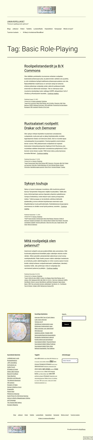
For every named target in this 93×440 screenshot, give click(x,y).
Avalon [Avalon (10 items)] (45, 358)
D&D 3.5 (45, 280)
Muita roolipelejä (36, 101)
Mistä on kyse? (68, 29)
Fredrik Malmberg (41, 165)
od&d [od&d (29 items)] (50, 373)
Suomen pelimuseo (41, 222)
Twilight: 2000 (36, 286)
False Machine (11, 376)
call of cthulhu (50, 103)
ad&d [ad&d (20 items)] (38, 358)
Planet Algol (10, 391)
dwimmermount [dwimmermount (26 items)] (39, 366)
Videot (22, 29)
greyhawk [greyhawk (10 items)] (52, 369)
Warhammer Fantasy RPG (47, 286)
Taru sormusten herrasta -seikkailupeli (41, 284)
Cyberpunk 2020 (35, 280)
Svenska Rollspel (56, 167)
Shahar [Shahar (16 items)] (46, 378)
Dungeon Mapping (12, 405)
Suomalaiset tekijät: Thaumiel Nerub (45, 342)
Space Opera (61, 282)
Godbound (60, 280)
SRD (31, 107)
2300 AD (30, 278)
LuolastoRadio (38, 29)
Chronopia (56, 163)
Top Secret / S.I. (55, 284)
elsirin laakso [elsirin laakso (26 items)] (38, 369)
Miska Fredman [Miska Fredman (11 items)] (43, 373)
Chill (30, 280)
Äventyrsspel (31, 163)
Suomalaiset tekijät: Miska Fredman (45, 344)
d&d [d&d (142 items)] (51, 361)
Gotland (53, 220)
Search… (64, 314)
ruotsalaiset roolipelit (29, 222)
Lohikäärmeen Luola (13, 358)
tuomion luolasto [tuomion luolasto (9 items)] (44, 380)
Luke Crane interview (41, 319)
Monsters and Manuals (14, 378)
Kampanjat (58, 29)
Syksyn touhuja (36, 183)
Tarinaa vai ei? (39, 322)
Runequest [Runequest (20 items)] (46, 376)
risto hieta (65, 220)
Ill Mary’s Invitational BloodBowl (33, 32)
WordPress (82, 429)
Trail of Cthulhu (28, 286)
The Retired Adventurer (14, 380)
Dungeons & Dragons (34, 220)
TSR (66, 222)
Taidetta (29, 29)
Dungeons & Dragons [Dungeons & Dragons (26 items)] (46, 364)
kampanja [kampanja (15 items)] (52, 371)
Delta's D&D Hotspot (13, 371)
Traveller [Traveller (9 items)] (37, 380)
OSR (46, 105)
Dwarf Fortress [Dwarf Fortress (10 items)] (54, 364)
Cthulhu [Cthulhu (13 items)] (47, 361)
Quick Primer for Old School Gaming (17, 396)
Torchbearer (63, 284)
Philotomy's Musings (13, 394)
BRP (47, 163)
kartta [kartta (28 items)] (36, 373)
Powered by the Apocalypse (60, 105)
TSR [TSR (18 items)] (40, 380)
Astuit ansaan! (32, 218)
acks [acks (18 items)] (36, 358)
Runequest (27, 107)
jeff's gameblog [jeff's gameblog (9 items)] (37, 371)
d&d (61, 103)
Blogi (9, 29)
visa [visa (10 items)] (45, 382)
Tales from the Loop (51, 222)
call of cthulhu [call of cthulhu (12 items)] (43, 361)
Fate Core (54, 280)
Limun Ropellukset (15, 21)
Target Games (60, 222)
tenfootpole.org (11, 365)
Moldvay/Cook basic (38, 105)
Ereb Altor (34, 165)
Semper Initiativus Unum (14, 387)
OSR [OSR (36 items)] (53, 373)
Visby (25, 224)
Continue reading (53, 93)
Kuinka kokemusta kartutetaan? (44, 339)
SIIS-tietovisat (39, 331)
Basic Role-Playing (41, 103)
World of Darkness (32, 224)
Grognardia (10, 389)
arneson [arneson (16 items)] (42, 358)
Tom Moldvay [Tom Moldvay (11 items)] (54, 378)
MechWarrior (43, 282)
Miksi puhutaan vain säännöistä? (44, 328)
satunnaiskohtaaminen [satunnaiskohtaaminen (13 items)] (39, 378)
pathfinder (49, 105)
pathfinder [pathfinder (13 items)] (37, 376)
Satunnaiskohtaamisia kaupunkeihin (45, 335)
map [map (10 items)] (39, 373)
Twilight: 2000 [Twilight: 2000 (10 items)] (50, 380)
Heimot (33, 282)
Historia (34, 161)
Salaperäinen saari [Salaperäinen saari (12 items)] (53, 376)
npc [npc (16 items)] (47, 373)
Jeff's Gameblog (12, 362)
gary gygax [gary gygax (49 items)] (46, 369)
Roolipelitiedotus (12, 360)
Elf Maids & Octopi (12, 369)
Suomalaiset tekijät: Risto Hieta (44, 346)
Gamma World (47, 220)
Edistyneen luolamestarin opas (43, 326)
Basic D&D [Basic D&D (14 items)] (49, 358)
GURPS (31, 105)
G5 (47, 165)
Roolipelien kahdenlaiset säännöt (44, 337)
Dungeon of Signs (12, 385)
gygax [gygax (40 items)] (56, 369)
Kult (50, 165)
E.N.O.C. (50, 280)
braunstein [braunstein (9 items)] (38, 361)
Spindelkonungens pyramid (37, 167)
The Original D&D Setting (14, 402)
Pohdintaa (44, 101)
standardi (35, 107)
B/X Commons (32, 103)
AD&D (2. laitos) (40, 278)
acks (34, 278)
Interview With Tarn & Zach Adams (45, 317)
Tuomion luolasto (12, 32)
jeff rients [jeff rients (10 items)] (42, 371)
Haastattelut (49, 29)
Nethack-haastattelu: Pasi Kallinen (44, 348)
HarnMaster (27, 282)
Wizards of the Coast (43, 107)
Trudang (63, 167)
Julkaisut (15, 29)
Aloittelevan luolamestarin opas (44, 324)
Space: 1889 (27, 284)
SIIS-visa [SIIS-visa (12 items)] (50, 378)
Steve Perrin (48, 167)
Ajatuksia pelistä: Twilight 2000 (44, 333)
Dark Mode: (88, 438)
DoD (63, 163)
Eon (42, 220)
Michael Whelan (55, 165)
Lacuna (37, 282)
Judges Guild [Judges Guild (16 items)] (47, 371)
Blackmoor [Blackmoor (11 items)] (54, 358)
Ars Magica (48, 278)
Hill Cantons (10, 382)
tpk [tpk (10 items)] (35, 380)
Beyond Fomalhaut (12, 374)
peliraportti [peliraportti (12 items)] (41, 376)
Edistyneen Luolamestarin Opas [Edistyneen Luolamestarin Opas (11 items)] (50, 366)
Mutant (60, 220)
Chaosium (57, 103)
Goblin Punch (11, 367)
